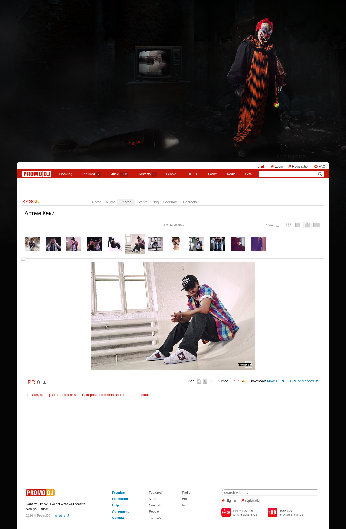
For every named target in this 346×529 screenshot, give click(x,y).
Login (279, 166)
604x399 (274, 381)
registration (253, 500)
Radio (231, 174)
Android (242, 514)
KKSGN (173, 187)
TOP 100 (192, 174)
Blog (155, 202)
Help (115, 505)
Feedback (170, 202)
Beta (248, 174)
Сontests (147, 174)
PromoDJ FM (243, 511)
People (171, 174)
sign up (45, 395)
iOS (255, 514)
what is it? (62, 515)
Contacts (190, 202)
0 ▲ (42, 382)
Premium (119, 492)
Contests (155, 505)
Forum (213, 174)
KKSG (31, 201)
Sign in (231, 500)
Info (184, 505)
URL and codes (302, 381)
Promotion (120, 498)
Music (119, 174)
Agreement (120, 511)
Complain (119, 517)
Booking (65, 174)
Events (142, 202)
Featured (91, 174)
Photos (125, 202)
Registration (301, 166)
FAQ (322, 166)
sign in (79, 395)
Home (97, 202)
